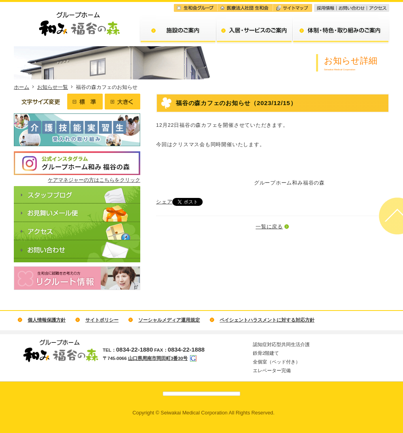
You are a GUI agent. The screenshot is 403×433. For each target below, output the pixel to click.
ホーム (21, 87)
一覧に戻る (269, 227)
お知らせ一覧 (52, 87)
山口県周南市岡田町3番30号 (158, 358)
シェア (164, 202)
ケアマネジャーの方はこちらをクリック (94, 180)
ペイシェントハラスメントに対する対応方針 (267, 320)
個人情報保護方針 (47, 320)
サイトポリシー (102, 320)
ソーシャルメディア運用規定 (169, 320)
